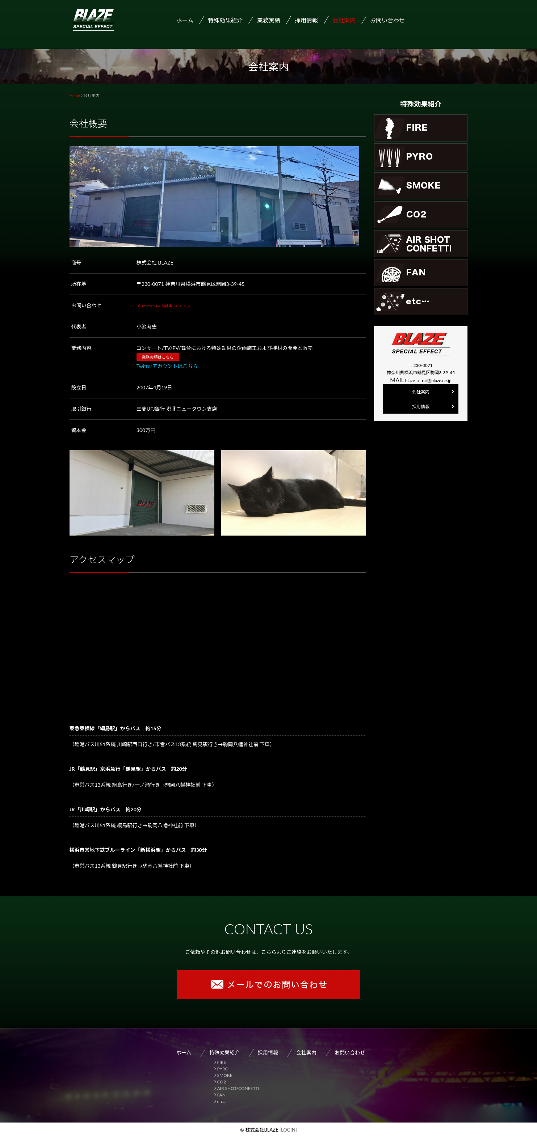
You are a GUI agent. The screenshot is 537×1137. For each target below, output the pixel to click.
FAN (221, 1095)
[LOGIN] (287, 1130)
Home (75, 95)
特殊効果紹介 (224, 1052)
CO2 (221, 1082)
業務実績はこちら (158, 357)
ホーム (185, 20)
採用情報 (306, 20)
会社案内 (344, 20)
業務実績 (268, 20)
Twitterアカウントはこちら (167, 366)
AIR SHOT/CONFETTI (238, 1088)
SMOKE (224, 1075)
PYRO (223, 1069)
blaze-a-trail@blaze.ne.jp (163, 305)
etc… (221, 1101)
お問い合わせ (387, 20)
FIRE (221, 1062)
